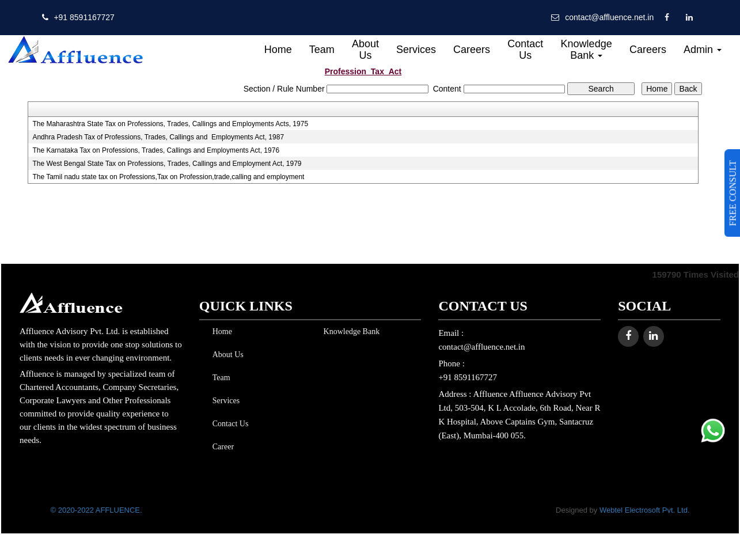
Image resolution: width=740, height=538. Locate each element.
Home (278, 49)
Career (221, 446)
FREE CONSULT (733, 193)
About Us (365, 49)
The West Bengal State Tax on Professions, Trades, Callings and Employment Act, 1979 (166, 164)
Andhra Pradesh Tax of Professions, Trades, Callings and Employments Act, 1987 (158, 137)
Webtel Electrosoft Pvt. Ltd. (644, 510)
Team (322, 49)
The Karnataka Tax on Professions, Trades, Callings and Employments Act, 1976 (155, 150)
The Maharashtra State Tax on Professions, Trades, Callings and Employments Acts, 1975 (170, 124)
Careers (471, 49)
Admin (703, 49)
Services (416, 49)
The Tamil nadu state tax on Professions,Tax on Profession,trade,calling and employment (168, 177)
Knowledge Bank (586, 49)
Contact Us (525, 49)
